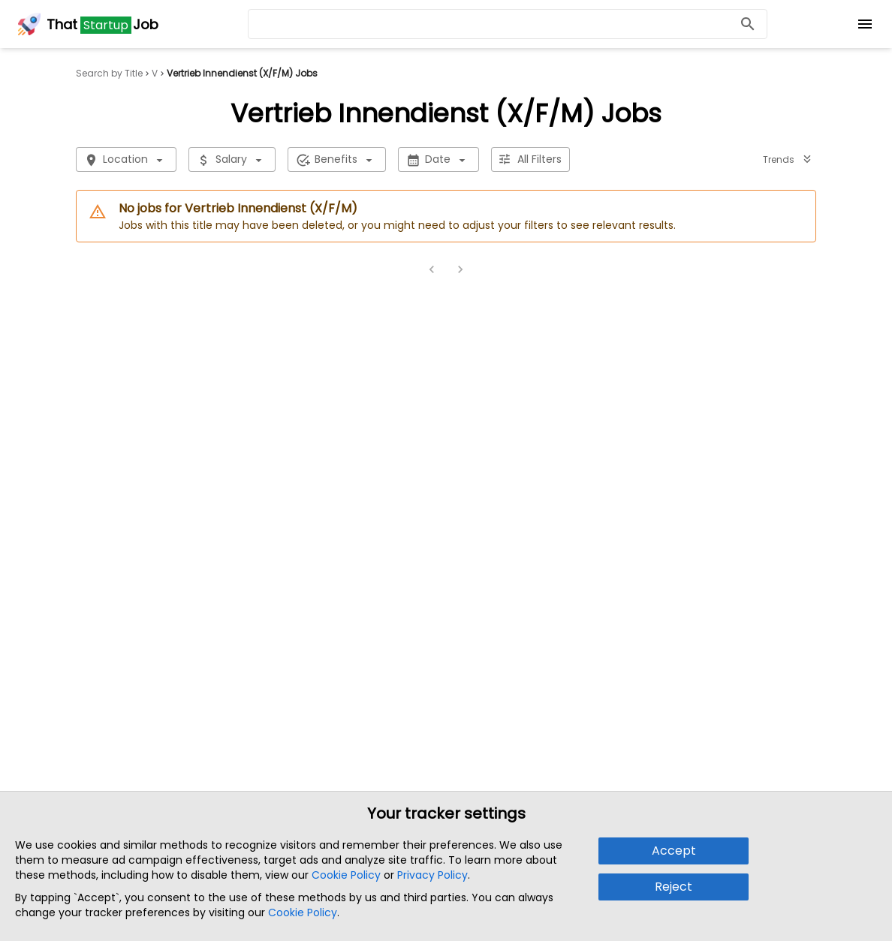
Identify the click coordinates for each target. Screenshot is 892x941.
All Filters (530, 159)
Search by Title (109, 74)
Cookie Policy (346, 874)
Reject (673, 886)
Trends (787, 159)
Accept (674, 850)
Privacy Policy (432, 874)
